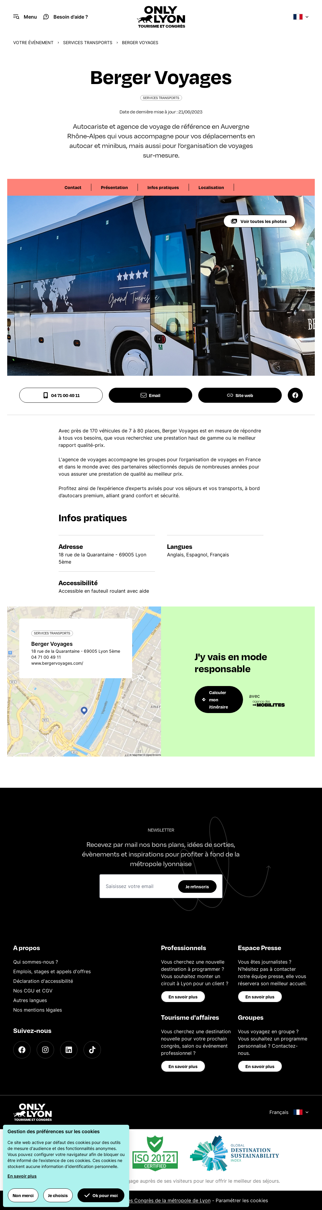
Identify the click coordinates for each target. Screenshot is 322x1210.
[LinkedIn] (68, 1049)
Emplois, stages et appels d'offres (52, 971)
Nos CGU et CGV (33, 991)
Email (150, 395)
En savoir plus (183, 997)
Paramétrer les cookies (242, 1200)
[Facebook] (22, 1049)
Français (289, 1112)
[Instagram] (45, 1049)
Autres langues (30, 1000)
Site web (240, 395)
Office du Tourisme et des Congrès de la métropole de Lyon (142, 1200)
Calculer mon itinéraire (215, 699)
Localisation (211, 187)
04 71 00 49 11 (61, 395)
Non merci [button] (23, 1195)
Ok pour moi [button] (101, 1195)
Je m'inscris (197, 886)
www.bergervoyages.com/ (57, 663)
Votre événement (33, 42)
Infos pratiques (163, 187)
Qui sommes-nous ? (35, 962)
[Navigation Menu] (25, 16)
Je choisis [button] (58, 1195)
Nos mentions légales (37, 1010)
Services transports (87, 42)
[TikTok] (92, 1049)
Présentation (114, 187)
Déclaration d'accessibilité (43, 981)
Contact (73, 187)
